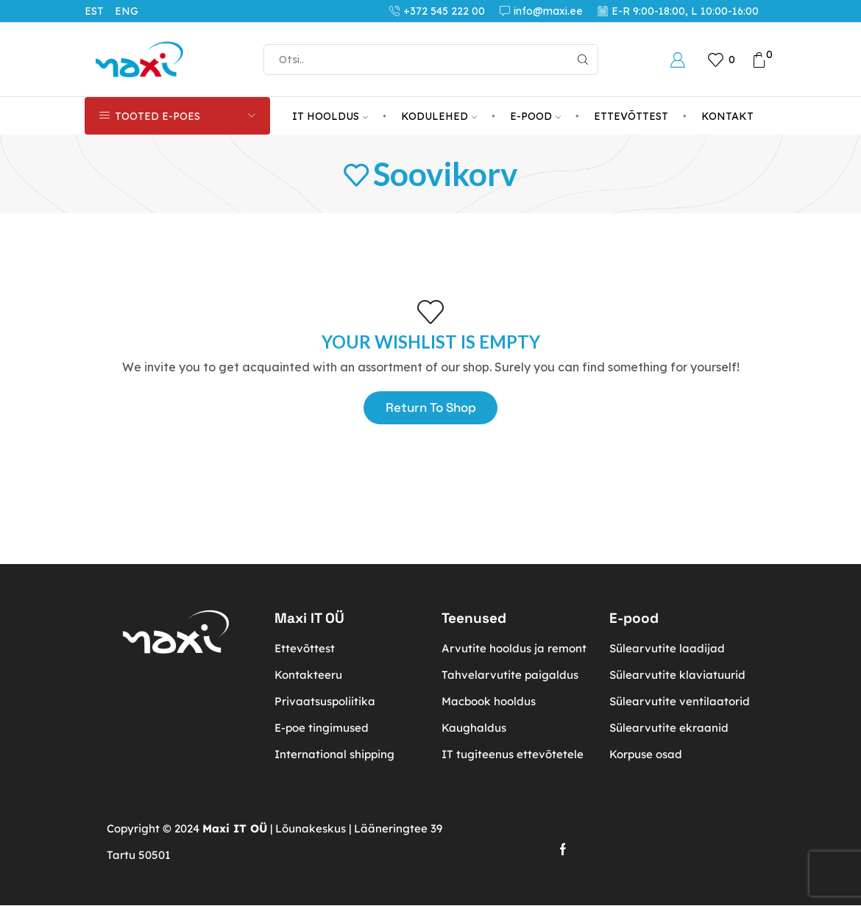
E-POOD (535, 116)
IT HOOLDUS (330, 116)
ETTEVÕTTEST (631, 116)
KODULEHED (439, 116)
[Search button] (583, 59)
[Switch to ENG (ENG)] (132, 11)
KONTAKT (727, 116)
